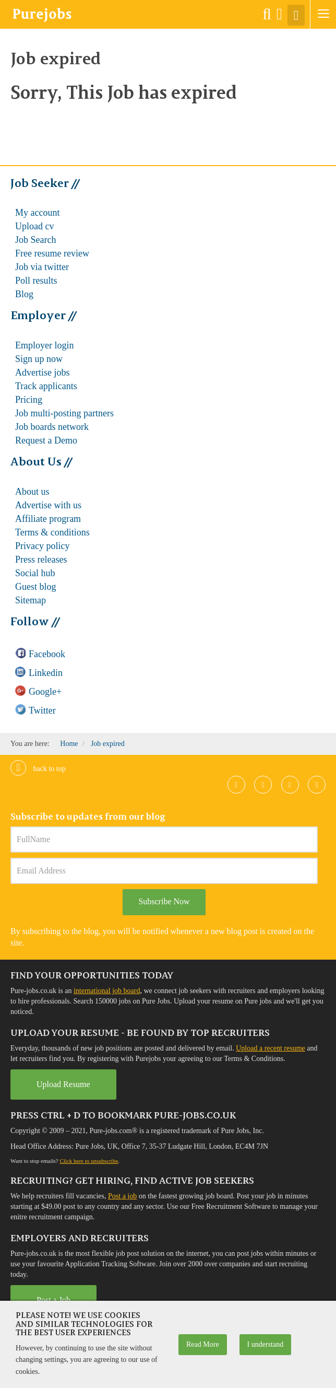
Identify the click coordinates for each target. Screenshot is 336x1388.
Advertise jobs (42, 372)
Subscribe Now (163, 901)
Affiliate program (48, 519)
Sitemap (30, 600)
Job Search (35, 240)
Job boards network (52, 427)
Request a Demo (46, 440)
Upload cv (34, 226)
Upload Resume (63, 1084)
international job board (107, 991)
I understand (265, 1344)
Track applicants (46, 386)
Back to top (38, 769)
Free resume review (52, 253)
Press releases (41, 559)
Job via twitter (42, 267)
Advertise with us (48, 505)
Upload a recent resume (270, 1048)
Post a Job (53, 1300)
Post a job (122, 1196)
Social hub (35, 573)
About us (32, 491)
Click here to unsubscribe (88, 1161)
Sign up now (39, 359)
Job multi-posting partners (64, 413)
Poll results (36, 280)
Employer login (44, 345)
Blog (24, 294)
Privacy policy (42, 546)
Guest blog (35, 586)
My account (37, 212)
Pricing (28, 399)
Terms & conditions (52, 532)
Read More (202, 1344)
